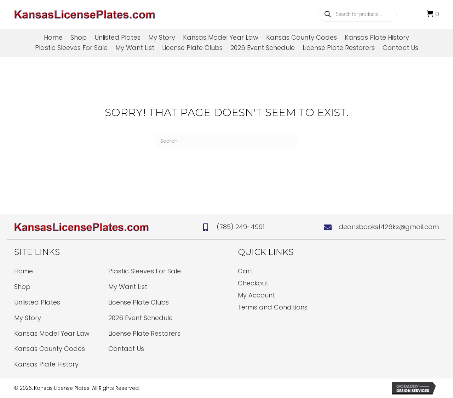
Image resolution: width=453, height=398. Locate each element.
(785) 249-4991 (241, 226)
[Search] (226, 141)
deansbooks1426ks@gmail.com (389, 226)
